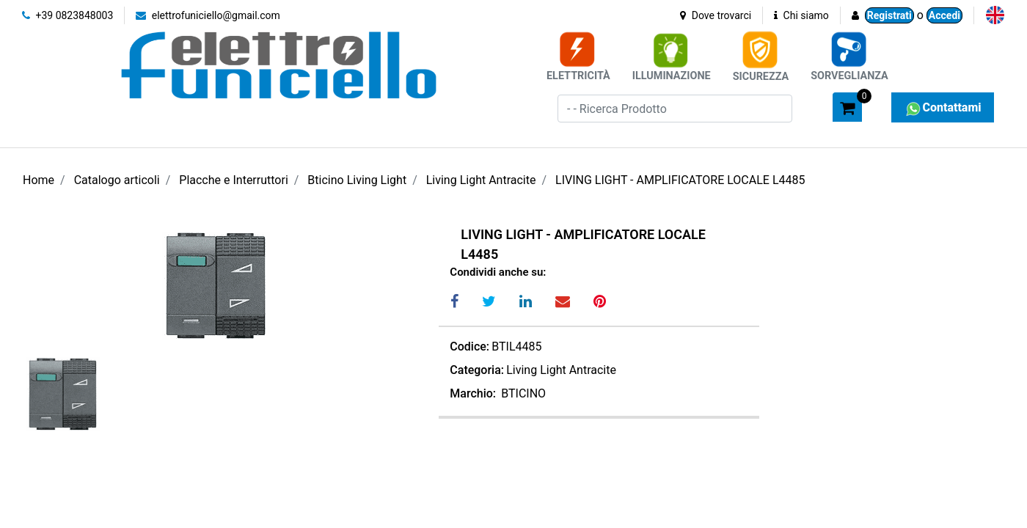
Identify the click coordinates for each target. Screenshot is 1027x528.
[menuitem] (995, 15)
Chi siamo (801, 15)
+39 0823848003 (67, 15)
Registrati (889, 15)
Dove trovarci (715, 15)
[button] (815, 106)
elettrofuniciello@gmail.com (208, 15)
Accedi (944, 15)
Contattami (942, 107)
